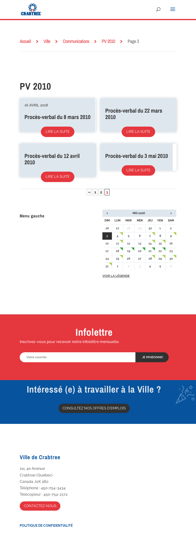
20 (139, 251)
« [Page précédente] (89, 192)
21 (150, 251)
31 (107, 266)
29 (160, 258)
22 (160, 251)
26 (107, 228)
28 (150, 258)
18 (117, 251)
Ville (46, 41)
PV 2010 (108, 41)
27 (117, 228)
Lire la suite (58, 131)
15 (160, 243)
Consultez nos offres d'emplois (94, 408)
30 (150, 228)
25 (117, 258)
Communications (76, 41)
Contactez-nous (40, 506)
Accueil (25, 41)
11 (117, 243)
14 (150, 243)
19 (128, 251)
